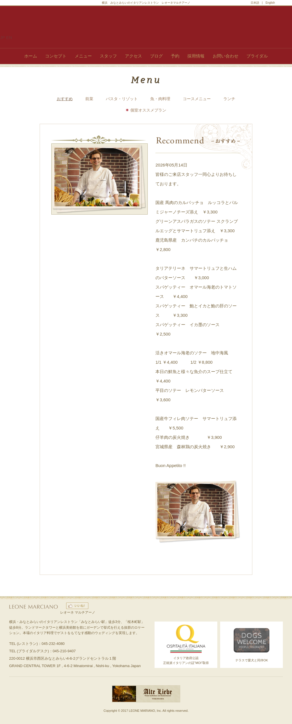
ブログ (156, 56)
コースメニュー (197, 98)
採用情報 (195, 56)
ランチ (229, 98)
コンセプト (55, 56)
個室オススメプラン (148, 110)
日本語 (255, 2)
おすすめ (65, 98)
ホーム (30, 56)
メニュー (83, 56)
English (270, 2)
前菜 (89, 98)
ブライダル (257, 56)
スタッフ (108, 56)
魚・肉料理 (160, 98)
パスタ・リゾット (122, 98)
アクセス (133, 56)
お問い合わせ (225, 56)
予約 (175, 56)
